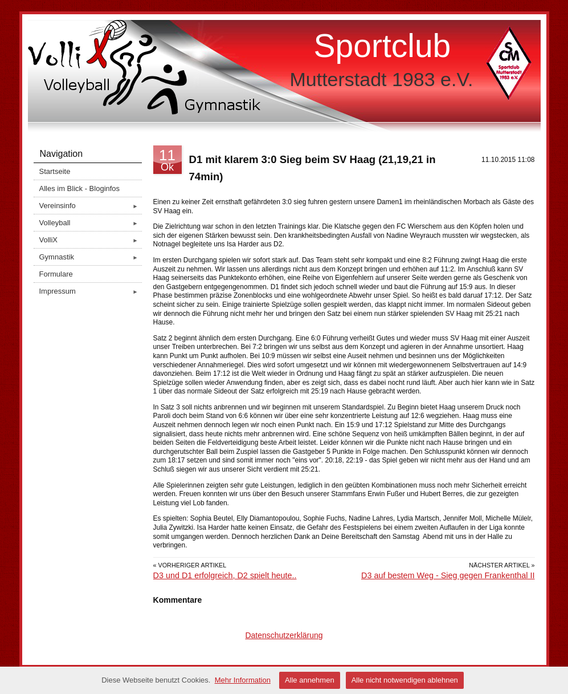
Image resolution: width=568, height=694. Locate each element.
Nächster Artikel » (501, 565)
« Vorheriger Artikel (190, 565)
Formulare (56, 274)
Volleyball (90, 222)
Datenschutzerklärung (283, 635)
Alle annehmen (309, 680)
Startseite (55, 171)
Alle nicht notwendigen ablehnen (405, 680)
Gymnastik (90, 257)
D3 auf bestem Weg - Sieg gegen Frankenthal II (448, 575)
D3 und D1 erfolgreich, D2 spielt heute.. (225, 575)
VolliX (90, 240)
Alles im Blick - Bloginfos (79, 188)
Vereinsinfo (90, 205)
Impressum (90, 291)
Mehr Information (243, 680)
